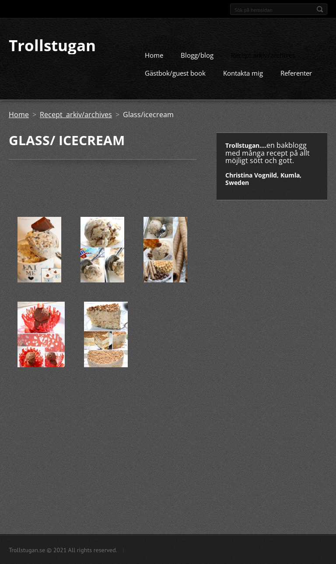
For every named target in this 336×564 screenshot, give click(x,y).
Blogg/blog (197, 54)
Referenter (296, 72)
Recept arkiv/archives (263, 54)
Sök (320, 9)
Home (154, 54)
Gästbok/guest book (175, 72)
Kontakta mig (243, 72)
